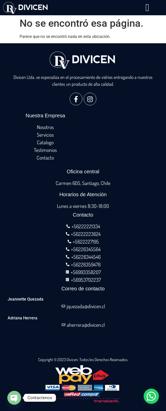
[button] (147, 7)
